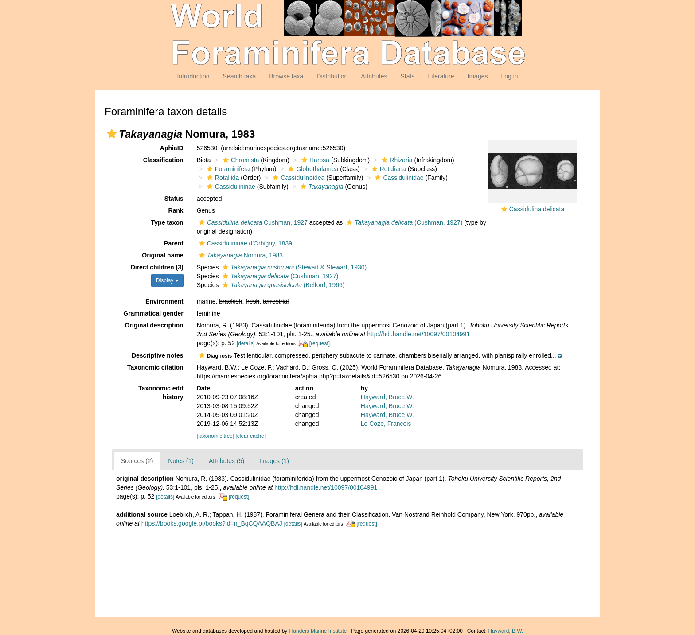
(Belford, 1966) (282, 284)
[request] (319, 343)
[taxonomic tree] (215, 436)
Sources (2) (137, 460)
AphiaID (172, 148)
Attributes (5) (226, 460)
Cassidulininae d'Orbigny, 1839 (244, 243)
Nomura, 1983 (240, 255)
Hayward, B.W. (505, 631)
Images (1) (274, 460)
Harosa (314, 160)
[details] (246, 343)
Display (167, 280)
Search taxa (239, 76)
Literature (441, 76)
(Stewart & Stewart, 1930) (293, 267)
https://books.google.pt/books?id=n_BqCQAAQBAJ (211, 523)
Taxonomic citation (155, 367)
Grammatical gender (153, 313)
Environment (164, 301)
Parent (174, 243)
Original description (154, 325)
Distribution (332, 76)
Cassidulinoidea (297, 177)
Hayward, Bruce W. (387, 397)
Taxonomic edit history (161, 393)
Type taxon (167, 222)
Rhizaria (395, 160)
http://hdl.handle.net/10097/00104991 (418, 334)
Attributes (374, 76)
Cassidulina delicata (537, 209)
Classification (163, 160)
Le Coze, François (386, 423)
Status (174, 198)
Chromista (240, 160)
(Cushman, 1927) (403, 222)
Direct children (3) (157, 267)
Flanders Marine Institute (318, 631)
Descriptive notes (158, 355)
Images (478, 76)
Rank (175, 210)
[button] (112, 134)
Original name (162, 255)
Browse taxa (286, 76)
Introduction (193, 76)
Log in (509, 76)
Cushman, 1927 (252, 222)
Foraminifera (227, 168)
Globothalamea (312, 168)
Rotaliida (222, 177)
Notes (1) (181, 460)
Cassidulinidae (398, 177)
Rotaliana (388, 168)
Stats (407, 76)
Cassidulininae (230, 186)
